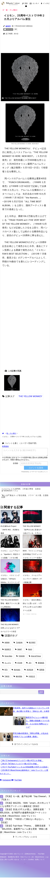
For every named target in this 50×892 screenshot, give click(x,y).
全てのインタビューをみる (25, 744)
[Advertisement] (25, 45)
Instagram (5, 780)
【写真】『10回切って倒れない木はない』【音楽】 (22, 821)
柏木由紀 (16, 670)
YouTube (17, 780)
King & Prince (35, 656)
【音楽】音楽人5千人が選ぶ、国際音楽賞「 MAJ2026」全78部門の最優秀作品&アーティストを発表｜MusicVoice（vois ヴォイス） (23, 812)
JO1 (28, 663)
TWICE (5, 676)
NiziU (29, 649)
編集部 (8, 26)
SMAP (18, 649)
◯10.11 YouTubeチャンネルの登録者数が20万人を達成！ (25, 767)
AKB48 (5, 642)
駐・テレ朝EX (11, 433)
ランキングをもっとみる (25, 837)
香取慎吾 (40, 663)
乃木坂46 (18, 642)
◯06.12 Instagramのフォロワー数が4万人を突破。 (22, 760)
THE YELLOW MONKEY (30, 396)
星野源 (40, 670)
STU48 (18, 663)
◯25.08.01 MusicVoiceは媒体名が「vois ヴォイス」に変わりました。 (24, 771)
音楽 (25, 3)
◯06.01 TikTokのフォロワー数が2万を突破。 (20, 764)
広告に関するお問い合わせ (9, 859)
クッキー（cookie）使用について (32, 859)
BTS (5, 670)
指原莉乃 (6, 649)
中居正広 (30, 676)
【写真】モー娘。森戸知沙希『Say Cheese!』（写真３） (24, 798)
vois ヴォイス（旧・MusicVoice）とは (34, 857)
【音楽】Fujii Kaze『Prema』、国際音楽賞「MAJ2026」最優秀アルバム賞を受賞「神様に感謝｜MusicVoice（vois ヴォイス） (23, 828)
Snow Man (7, 656)
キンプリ (6, 663)
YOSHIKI (20, 656)
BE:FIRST (31, 642)
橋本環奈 (18, 676)
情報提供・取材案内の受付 (9, 857)
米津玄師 (28, 670)
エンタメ (34, 3)
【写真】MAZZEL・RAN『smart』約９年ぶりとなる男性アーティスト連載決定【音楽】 (24, 804)
